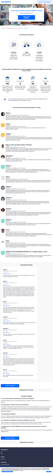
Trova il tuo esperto (10, 385)
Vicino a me (3, 459)
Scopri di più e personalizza (7, 471)
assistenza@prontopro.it (5, 464)
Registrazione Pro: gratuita (26, 390)
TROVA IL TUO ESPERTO (26, 17)
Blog (1, 453)
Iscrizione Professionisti (45, 2)
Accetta (49, 471)
